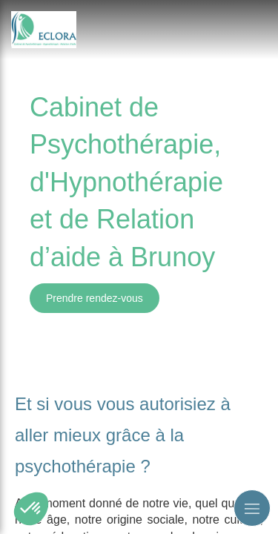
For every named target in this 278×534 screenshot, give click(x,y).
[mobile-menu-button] (252, 508)
